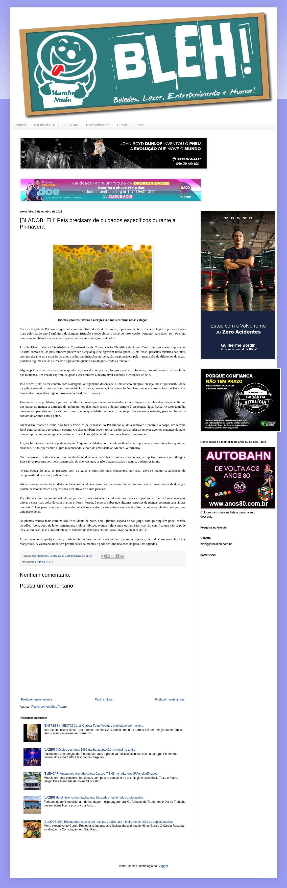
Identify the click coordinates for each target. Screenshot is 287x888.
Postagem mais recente (36, 699)
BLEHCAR (70, 125)
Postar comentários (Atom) (49, 706)
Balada (21, 125)
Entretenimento (98, 125)
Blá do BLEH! (44, 125)
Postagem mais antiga (169, 699)
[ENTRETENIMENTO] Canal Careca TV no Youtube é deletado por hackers (93, 725)
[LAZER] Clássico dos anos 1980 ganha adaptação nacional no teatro (90, 749)
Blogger (163, 866)
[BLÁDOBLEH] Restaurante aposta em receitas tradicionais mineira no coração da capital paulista (108, 822)
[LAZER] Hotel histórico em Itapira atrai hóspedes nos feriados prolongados (93, 797)
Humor (122, 125)
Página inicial (103, 699)
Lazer (139, 125)
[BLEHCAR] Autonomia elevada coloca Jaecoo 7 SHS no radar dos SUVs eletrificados (100, 773)
